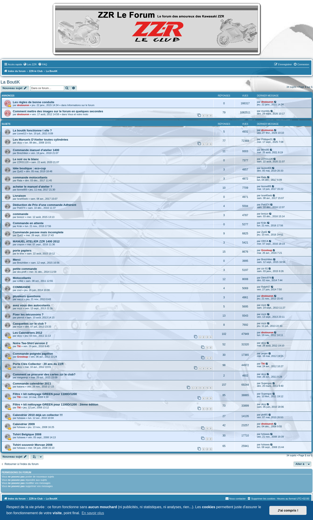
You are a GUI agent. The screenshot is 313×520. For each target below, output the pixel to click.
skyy (19, 142)
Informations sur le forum (80, 105)
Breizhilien (22, 153)
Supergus (266, 383)
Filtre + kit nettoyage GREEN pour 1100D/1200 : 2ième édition (55, 404)
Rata (19, 180)
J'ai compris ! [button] (288, 510)
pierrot (20, 317)
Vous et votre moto (78, 114)
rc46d (20, 281)
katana (20, 386)
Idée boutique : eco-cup (29, 168)
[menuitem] (30, 64)
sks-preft (21, 271)
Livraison (19, 195)
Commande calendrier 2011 (32, 383)
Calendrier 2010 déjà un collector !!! (38, 415)
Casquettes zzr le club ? (29, 323)
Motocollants (22, 278)
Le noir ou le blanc (26, 159)
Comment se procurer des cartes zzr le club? (44, 374)
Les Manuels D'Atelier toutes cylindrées (40, 139)
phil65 (264, 414)
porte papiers (22, 250)
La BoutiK (10, 82)
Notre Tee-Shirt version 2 (30, 343)
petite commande (25, 268)
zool (19, 290)
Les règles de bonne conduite (33, 102)
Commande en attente (28, 223)
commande (21, 214)
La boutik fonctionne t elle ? (32, 130)
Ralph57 (265, 286)
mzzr (19, 308)
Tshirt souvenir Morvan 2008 (33, 444)
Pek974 (21, 208)
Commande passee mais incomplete (38, 232)
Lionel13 (21, 133)
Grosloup (266, 250)
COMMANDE (22, 287)
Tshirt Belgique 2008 (27, 434)
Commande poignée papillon (33, 353)
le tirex (20, 253)
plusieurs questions (27, 296)
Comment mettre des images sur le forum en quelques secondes (58, 111)
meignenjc (22, 377)
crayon (20, 244)
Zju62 (20, 171)
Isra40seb (22, 198)
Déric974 (266, 277)
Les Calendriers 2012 (27, 332)
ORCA (264, 241)
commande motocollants (30, 177)
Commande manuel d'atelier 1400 (36, 150)
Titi (18, 346)
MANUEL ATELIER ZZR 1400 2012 (36, 241)
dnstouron (23, 105)
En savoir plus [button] (93, 513)
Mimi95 (265, 149)
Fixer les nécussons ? (28, 314)
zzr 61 (264, 268)
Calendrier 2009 (24, 424)
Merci (16, 259)
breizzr (20, 217)
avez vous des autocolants (31, 305)
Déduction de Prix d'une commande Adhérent (44, 205)
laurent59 (266, 168)
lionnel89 (22, 189)
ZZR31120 (23, 162)
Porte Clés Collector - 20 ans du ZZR (38, 364)
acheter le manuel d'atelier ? (32, 186)
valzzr (20, 299)
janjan (264, 353)
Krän (19, 226)
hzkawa (21, 418)
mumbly (265, 111)
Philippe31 (266, 139)
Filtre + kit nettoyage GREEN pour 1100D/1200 (45, 394)
